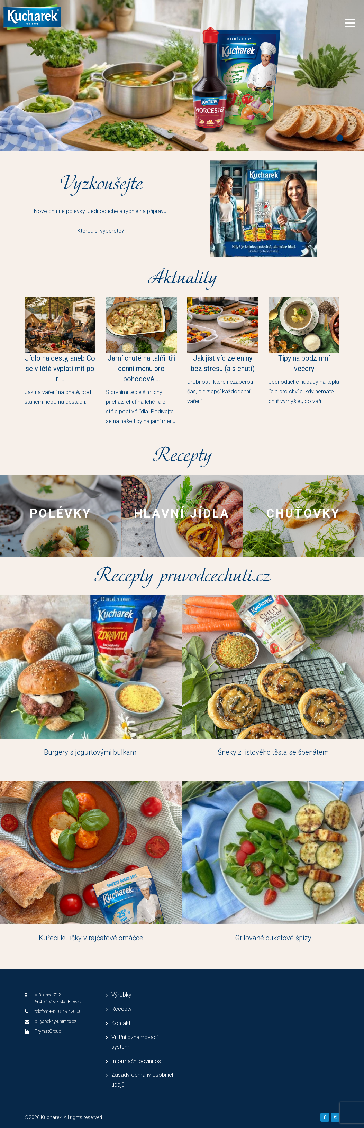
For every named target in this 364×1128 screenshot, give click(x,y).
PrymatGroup (48, 1031)
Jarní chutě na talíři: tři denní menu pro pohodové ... (141, 368)
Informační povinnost (137, 1061)
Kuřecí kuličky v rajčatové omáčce (91, 938)
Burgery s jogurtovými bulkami (91, 752)
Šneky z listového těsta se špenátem (273, 752)
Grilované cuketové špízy (273, 938)
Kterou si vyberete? (100, 230)
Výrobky (121, 994)
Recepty (121, 1009)
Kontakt (120, 1023)
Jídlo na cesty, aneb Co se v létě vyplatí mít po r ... (60, 368)
